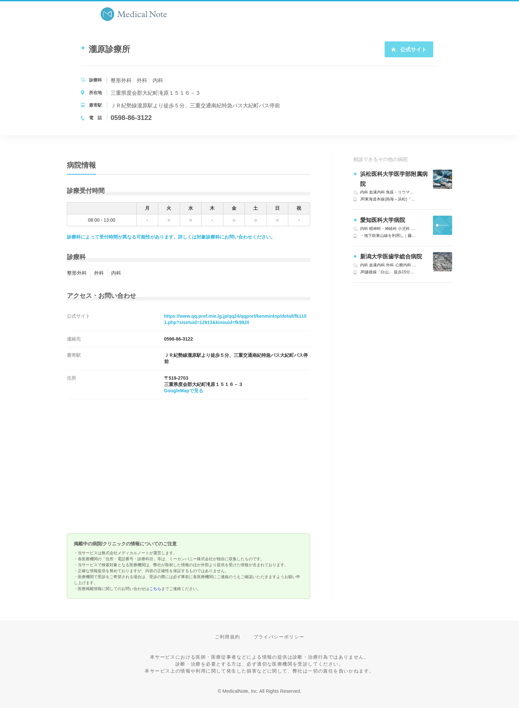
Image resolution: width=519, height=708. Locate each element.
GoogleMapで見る (183, 390)
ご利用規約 (227, 636)
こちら (155, 588)
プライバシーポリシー (279, 636)
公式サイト (408, 49)
